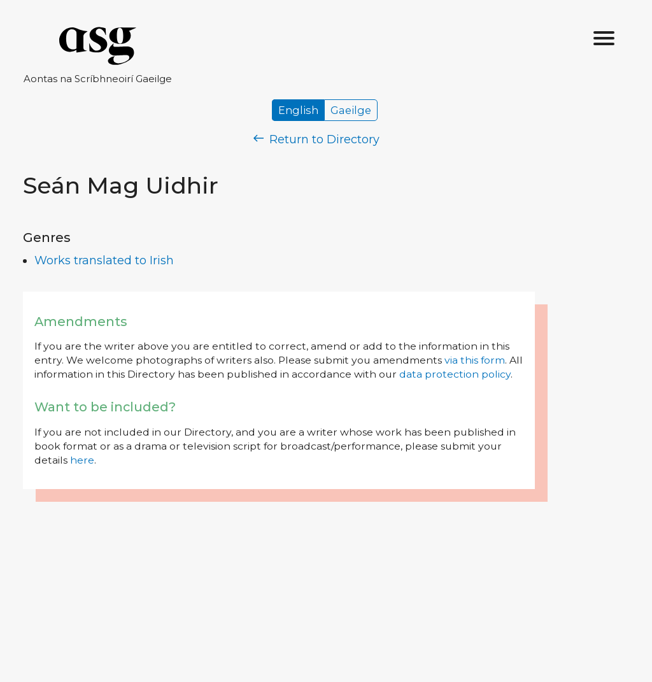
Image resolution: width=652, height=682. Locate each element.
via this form (474, 360)
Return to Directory (316, 139)
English (298, 110)
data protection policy (455, 374)
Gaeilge (350, 110)
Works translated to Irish (104, 260)
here (82, 460)
